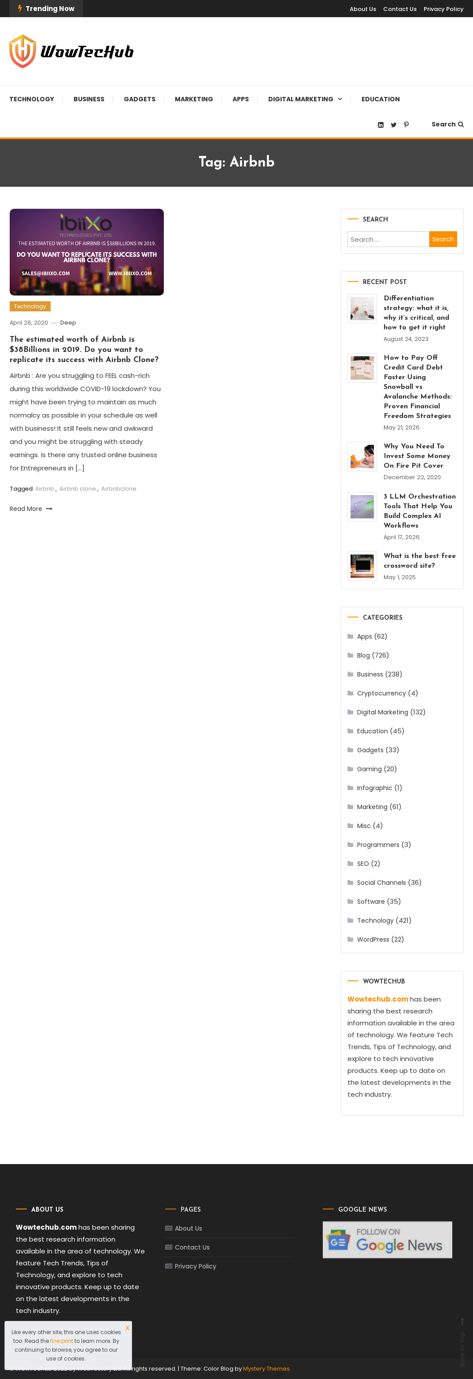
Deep (68, 322)
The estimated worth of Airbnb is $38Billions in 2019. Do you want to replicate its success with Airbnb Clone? (84, 350)
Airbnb (44, 488)
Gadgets (139, 99)
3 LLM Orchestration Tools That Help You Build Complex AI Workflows (420, 511)
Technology (31, 99)
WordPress (373, 939)
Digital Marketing (300, 99)
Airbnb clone (77, 488)
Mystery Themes (266, 1368)
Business (89, 99)
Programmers (378, 844)
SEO (363, 863)
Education (381, 99)
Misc (364, 825)
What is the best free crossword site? (420, 561)
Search (448, 124)
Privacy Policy (444, 9)
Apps (241, 99)
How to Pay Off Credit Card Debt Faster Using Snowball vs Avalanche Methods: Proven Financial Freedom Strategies (418, 387)
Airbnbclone (119, 488)
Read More (31, 508)
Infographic (374, 788)
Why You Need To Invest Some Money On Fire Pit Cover (417, 456)
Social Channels (381, 882)
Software (371, 901)
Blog (363, 655)
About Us (363, 9)
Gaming (369, 769)
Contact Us (400, 9)
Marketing (194, 99)
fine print (61, 1341)
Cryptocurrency (381, 693)
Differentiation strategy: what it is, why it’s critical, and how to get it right (416, 313)
